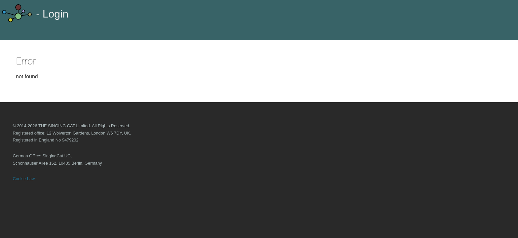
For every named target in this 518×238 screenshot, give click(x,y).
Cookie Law (24, 178)
